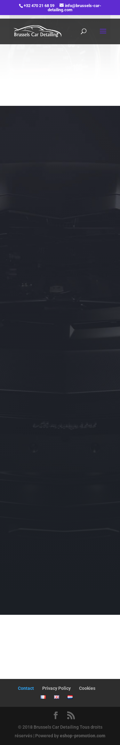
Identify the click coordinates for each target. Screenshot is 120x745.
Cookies (87, 688)
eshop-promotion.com (82, 735)
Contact (26, 688)
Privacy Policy (56, 688)
